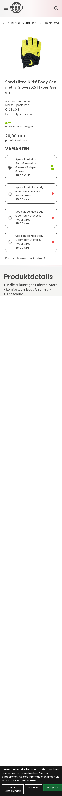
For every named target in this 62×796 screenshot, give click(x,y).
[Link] (5, 8)
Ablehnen (33, 787)
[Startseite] (4, 23)
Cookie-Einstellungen (13, 789)
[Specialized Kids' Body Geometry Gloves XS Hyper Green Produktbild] (31, 53)
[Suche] (56, 8)
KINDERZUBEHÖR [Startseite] (24, 23)
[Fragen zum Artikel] (31, 258)
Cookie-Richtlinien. (26, 780)
